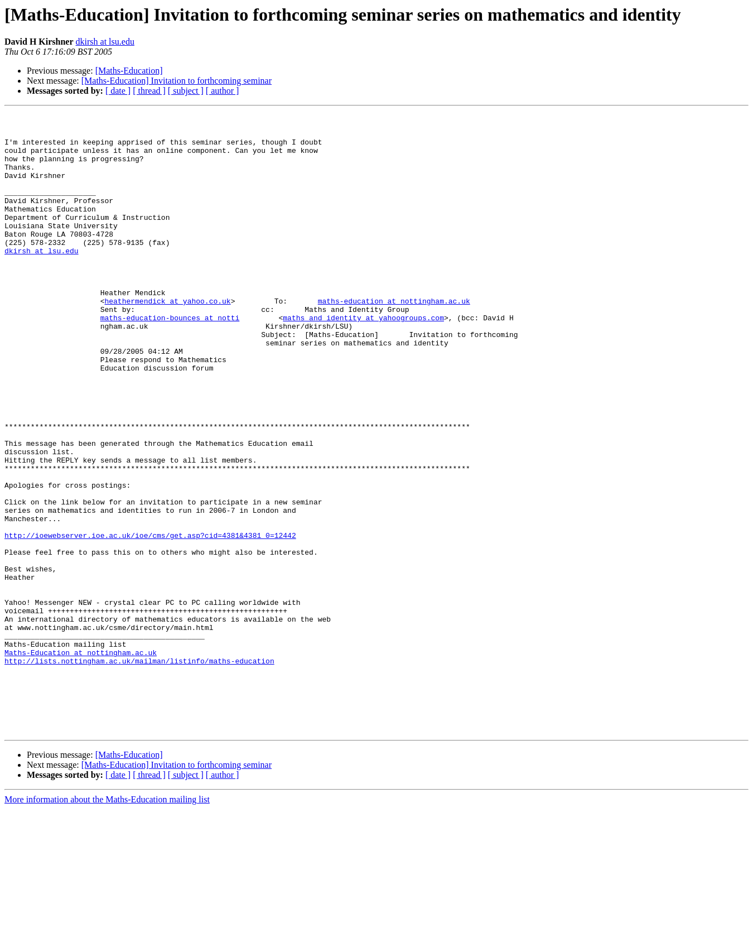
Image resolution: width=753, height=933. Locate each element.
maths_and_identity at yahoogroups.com (363, 359)
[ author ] (222, 90)
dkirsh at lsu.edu (105, 41)
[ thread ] (149, 90)
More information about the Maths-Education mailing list (107, 923)
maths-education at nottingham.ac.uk (394, 339)
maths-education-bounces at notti (170, 359)
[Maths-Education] (129, 70)
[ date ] (118, 90)
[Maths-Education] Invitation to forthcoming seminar (176, 80)
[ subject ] (186, 90)
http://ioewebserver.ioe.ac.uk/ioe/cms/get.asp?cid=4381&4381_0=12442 (150, 620)
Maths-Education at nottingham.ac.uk (80, 761)
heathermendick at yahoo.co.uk (167, 339)
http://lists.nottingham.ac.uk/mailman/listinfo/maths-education (139, 771)
